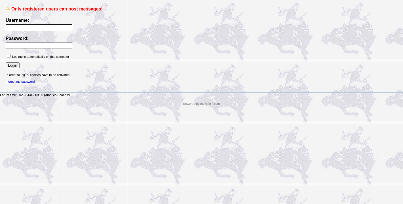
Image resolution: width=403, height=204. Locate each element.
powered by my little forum (201, 103)
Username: (17, 20)
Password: (17, 38)
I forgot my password (20, 81)
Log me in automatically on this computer (40, 56)
